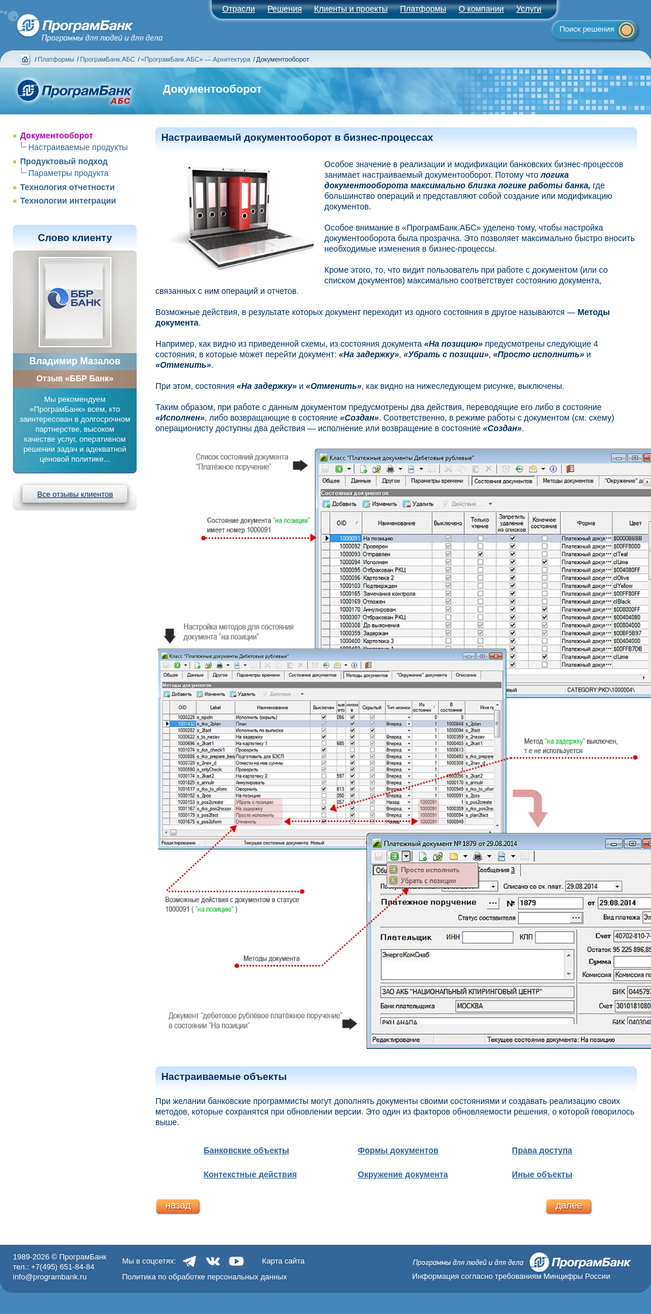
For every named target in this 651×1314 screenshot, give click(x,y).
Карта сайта (283, 1261)
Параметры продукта (68, 173)
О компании (481, 8)
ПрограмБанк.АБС (107, 59)
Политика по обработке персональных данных (204, 1276)
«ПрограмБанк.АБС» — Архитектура (195, 59)
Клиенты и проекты (351, 8)
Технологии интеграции (68, 200)
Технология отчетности (67, 187)
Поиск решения (587, 29)
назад (178, 1205)
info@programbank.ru (50, 1276)
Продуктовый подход (64, 161)
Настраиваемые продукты (78, 147)
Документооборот (56, 135)
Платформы (423, 8)
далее (568, 1205)
